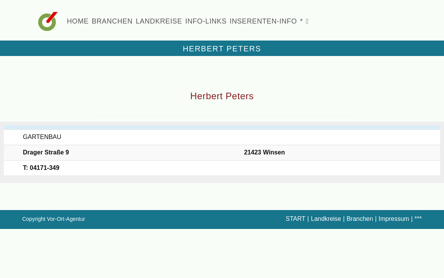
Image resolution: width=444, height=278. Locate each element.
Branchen (360, 218)
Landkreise (326, 218)
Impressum (394, 218)
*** (418, 218)
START (295, 218)
